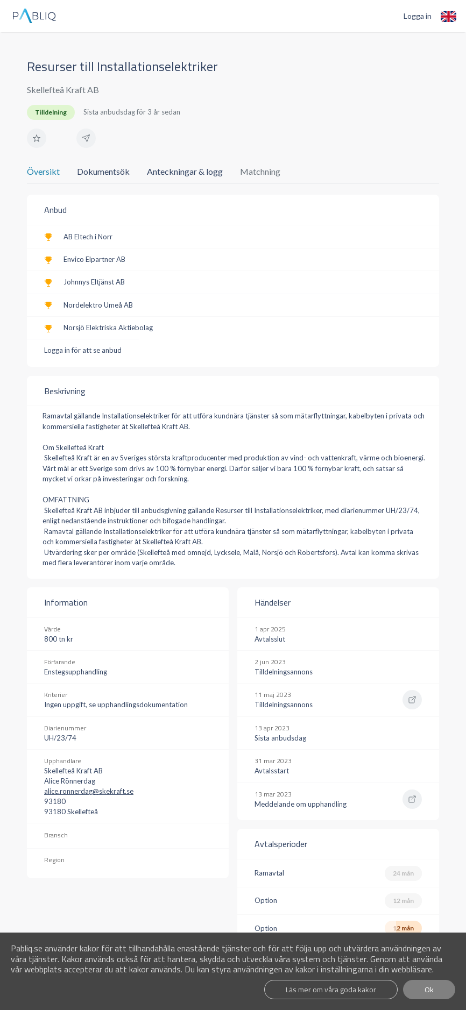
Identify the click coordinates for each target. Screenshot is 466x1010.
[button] (36, 138)
